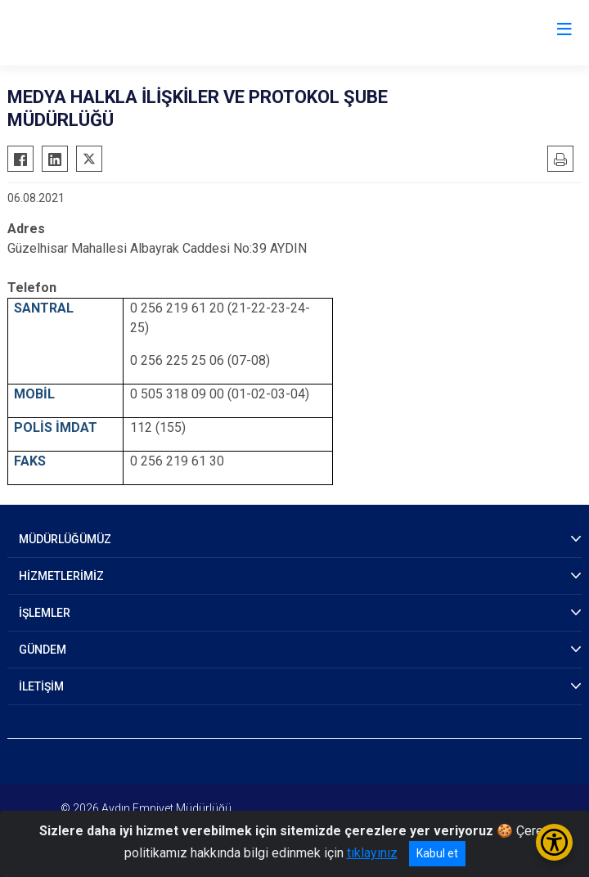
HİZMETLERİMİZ (61, 575)
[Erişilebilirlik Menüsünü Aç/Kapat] (554, 842)
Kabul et (437, 853)
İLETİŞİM (41, 686)
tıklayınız (372, 853)
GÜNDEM (42, 649)
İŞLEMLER (44, 612)
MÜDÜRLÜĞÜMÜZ (65, 539)
